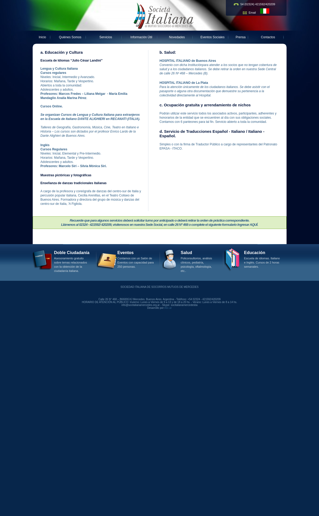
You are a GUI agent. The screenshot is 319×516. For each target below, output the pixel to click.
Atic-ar (168, 307)
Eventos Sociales (212, 37)
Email (253, 12)
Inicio (42, 37)
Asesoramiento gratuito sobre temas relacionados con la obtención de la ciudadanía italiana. (70, 264)
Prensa (241, 37)
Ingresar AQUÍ (247, 225)
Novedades (177, 37)
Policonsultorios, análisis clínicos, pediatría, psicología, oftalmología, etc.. (196, 264)
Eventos (125, 252)
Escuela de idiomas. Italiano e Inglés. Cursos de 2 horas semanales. (262, 262)
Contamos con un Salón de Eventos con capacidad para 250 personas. (135, 262)
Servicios (105, 37)
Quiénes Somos (70, 37)
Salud (186, 252)
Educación (254, 252)
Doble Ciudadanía (71, 252)
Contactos (268, 37)
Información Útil (141, 37)
